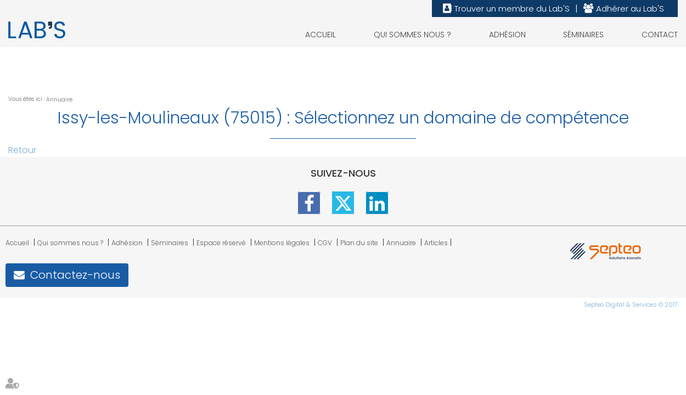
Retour (22, 150)
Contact (660, 34)
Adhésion (507, 34)
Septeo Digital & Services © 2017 (631, 304)
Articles (436, 242)
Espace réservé (221, 242)
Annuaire (59, 99)
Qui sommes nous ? (412, 34)
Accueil (320, 34)
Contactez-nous (75, 275)
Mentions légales (282, 242)
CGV (325, 242)
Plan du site (359, 242)
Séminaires (583, 34)
